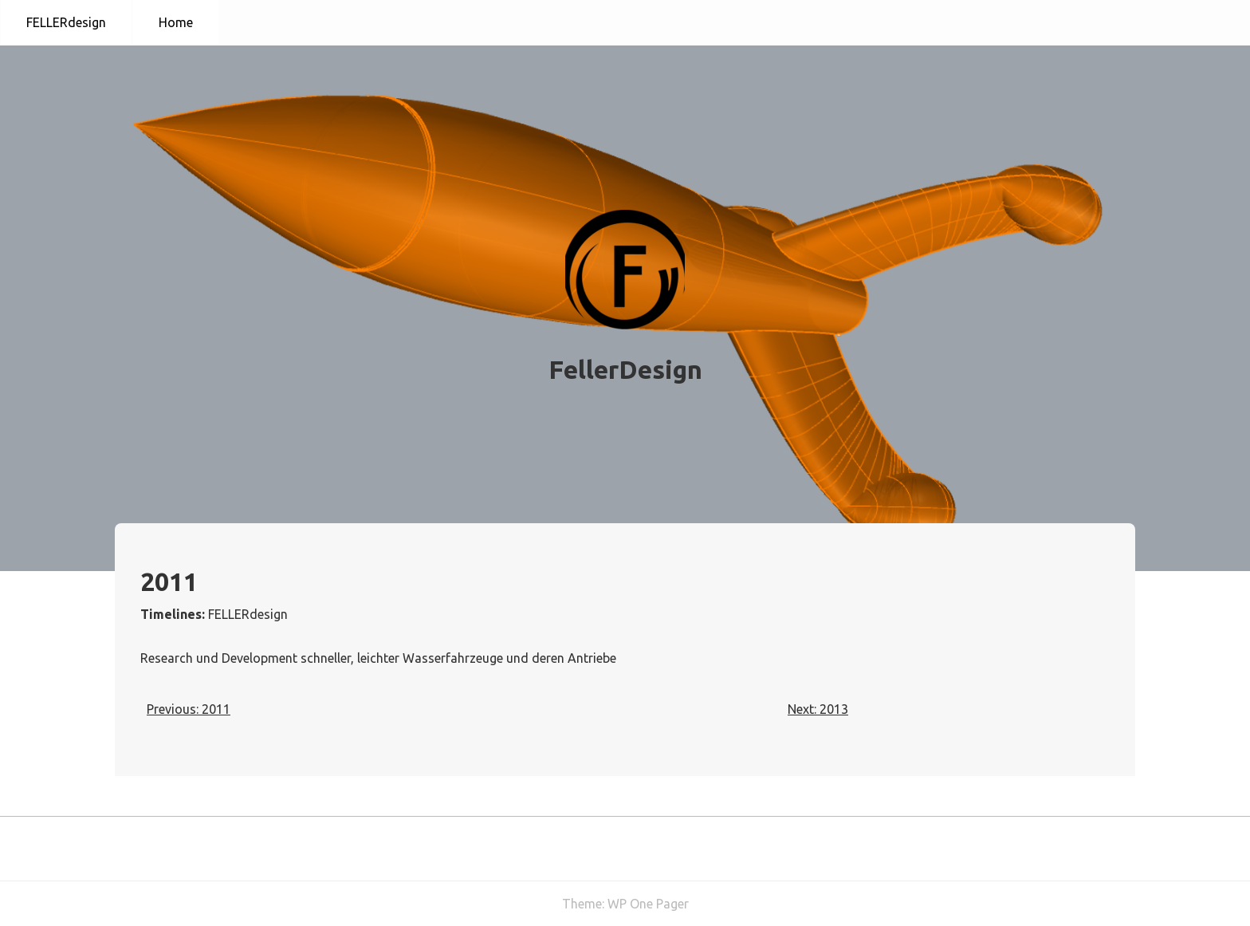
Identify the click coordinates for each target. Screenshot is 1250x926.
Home (176, 22)
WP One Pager (648, 903)
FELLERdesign (66, 22)
